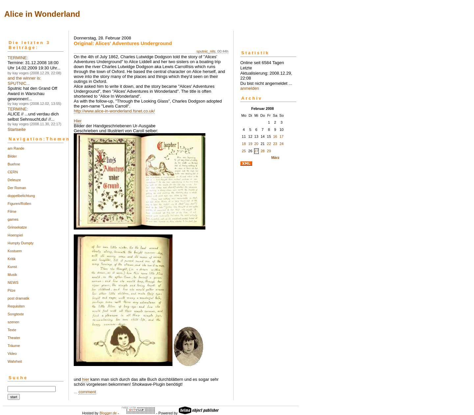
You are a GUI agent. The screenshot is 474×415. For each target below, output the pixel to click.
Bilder (12, 156)
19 (250, 144)
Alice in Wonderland (42, 14)
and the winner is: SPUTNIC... (24, 81)
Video (12, 353)
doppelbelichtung (21, 196)
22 (269, 144)
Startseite (17, 129)
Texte (12, 330)
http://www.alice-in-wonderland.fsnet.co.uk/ (114, 111)
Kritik (11, 259)
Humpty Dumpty (21, 243)
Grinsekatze (17, 227)
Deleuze (14, 180)
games (13, 219)
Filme (12, 211)
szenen (13, 322)
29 (269, 151)
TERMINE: (18, 57)
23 (275, 144)
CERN (13, 172)
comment (87, 391)
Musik (12, 275)
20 (256, 144)
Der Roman (17, 188)
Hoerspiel (15, 235)
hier (85, 379)
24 (281, 144)
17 (281, 136)
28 (263, 151)
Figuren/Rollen (19, 204)
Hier (78, 120)
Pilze (11, 290)
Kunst (12, 267)
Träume (14, 346)
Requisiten (16, 306)
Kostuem (15, 251)
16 (275, 136)
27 (256, 151)
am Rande (16, 148)
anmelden (249, 88)
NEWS (13, 282)
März (275, 157)
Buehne (14, 164)
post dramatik (18, 298)
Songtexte (16, 314)
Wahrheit (15, 361)
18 (244, 144)
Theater (14, 338)
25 (244, 151)
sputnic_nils (206, 51)
